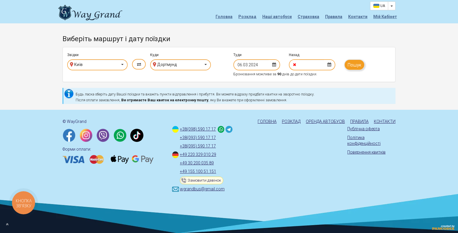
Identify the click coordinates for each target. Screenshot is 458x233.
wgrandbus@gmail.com (202, 189)
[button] (97, 64)
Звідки (73, 55)
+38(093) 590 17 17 (198, 137)
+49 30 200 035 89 (197, 163)
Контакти (357, 16)
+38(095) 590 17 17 (198, 146)
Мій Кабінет (385, 16)
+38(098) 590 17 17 (198, 129)
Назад (294, 55)
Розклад (247, 16)
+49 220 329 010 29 (198, 154)
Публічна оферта (363, 128)
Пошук (354, 64)
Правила (333, 16)
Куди (154, 55)
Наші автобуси (277, 16)
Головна (224, 16)
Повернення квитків (366, 152)
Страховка (308, 16)
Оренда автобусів (325, 121)
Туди (237, 55)
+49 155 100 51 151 (198, 171)
